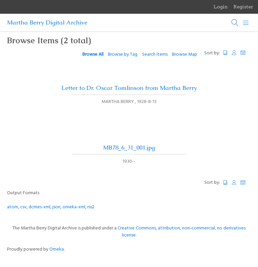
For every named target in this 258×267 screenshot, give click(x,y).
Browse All (92, 54)
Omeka (56, 249)
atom (12, 207)
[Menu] (246, 22)
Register (243, 6)
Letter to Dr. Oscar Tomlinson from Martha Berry (129, 88)
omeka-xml (73, 207)
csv (23, 207)
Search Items (155, 54)
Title (225, 52)
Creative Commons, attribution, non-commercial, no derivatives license (182, 231)
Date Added (246, 52)
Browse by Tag (122, 54)
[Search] (235, 22)
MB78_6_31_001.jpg (129, 147)
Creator (234, 52)
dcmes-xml (39, 207)
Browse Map (184, 54)
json (56, 207)
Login (221, 6)
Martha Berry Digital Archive (47, 22)
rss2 (90, 207)
